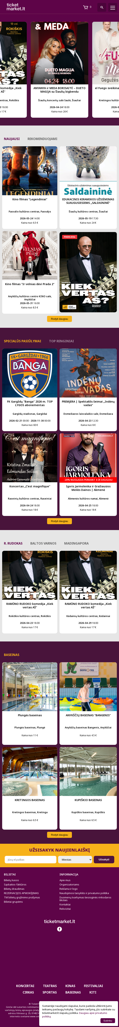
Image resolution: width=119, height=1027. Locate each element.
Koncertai (25, 986)
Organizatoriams (69, 884)
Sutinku (107, 1020)
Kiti (92, 992)
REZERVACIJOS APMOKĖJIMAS (21, 893)
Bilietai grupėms (13, 901)
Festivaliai (93, 986)
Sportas (50, 992)
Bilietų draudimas (14, 889)
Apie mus (65, 880)
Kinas (70, 986)
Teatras (50, 986)
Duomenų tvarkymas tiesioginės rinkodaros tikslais (85, 899)
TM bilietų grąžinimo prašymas (22, 897)
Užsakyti (104, 859)
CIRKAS (28, 992)
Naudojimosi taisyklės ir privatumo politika (84, 893)
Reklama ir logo (69, 889)
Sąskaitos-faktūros (15, 884)
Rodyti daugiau (59, 318)
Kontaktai (65, 904)
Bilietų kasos (11, 880)
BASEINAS (73, 992)
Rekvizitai (65, 908)
